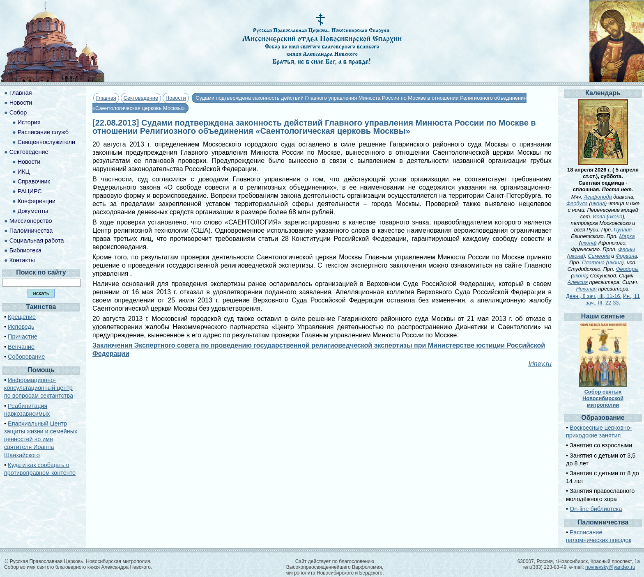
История (29, 122)
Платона (593, 262)
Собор (18, 112)
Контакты (22, 260)
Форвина (626, 256)
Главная (106, 98)
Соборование (26, 356)
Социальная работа (36, 240)
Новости (176, 98)
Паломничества (31, 230)
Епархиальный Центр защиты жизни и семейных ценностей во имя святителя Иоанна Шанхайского (40, 439)
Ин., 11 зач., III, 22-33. (613, 299)
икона (598, 203)
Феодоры (627, 269)
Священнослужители (46, 142)
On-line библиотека (596, 509)
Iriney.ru (540, 363)
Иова (599, 216)
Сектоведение (141, 98)
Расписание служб (43, 132)
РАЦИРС (30, 191)
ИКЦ (24, 171)
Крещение (22, 317)
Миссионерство (30, 221)
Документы (33, 211)
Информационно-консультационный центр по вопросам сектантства (38, 388)
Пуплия (623, 230)
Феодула (577, 203)
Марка (627, 236)
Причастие (22, 336)
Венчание (21, 346)
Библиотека (25, 250)
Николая (586, 289)
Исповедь (21, 326)
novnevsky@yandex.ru (610, 567)
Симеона (599, 256)
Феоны (626, 249)
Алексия (578, 282)
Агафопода (598, 197)
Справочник (34, 181)
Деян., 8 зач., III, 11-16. (593, 296)
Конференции (36, 201)
